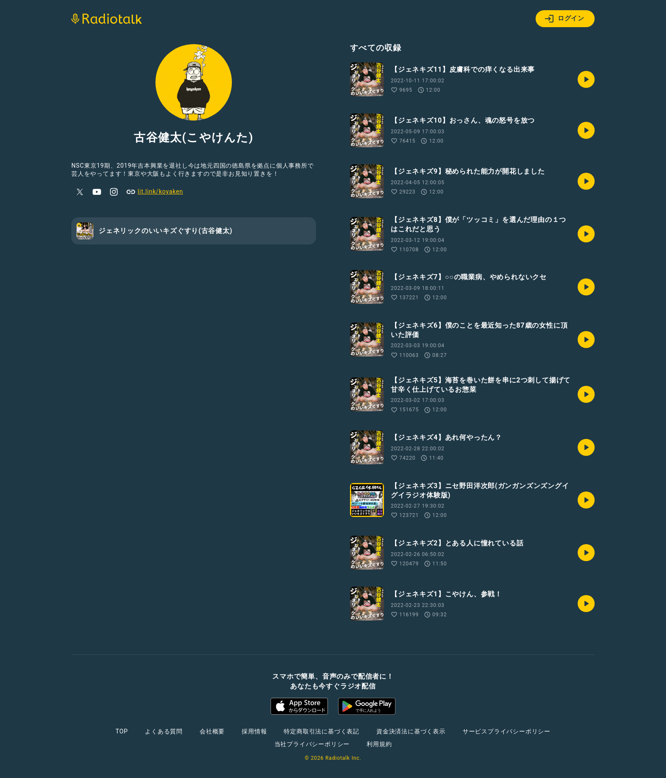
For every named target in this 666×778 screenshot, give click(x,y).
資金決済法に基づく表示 (411, 731)
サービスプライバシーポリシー (506, 731)
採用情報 (254, 731)
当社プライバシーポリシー (312, 744)
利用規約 (379, 744)
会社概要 (212, 731)
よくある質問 (164, 731)
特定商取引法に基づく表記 (321, 731)
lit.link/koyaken (154, 192)
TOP (122, 731)
